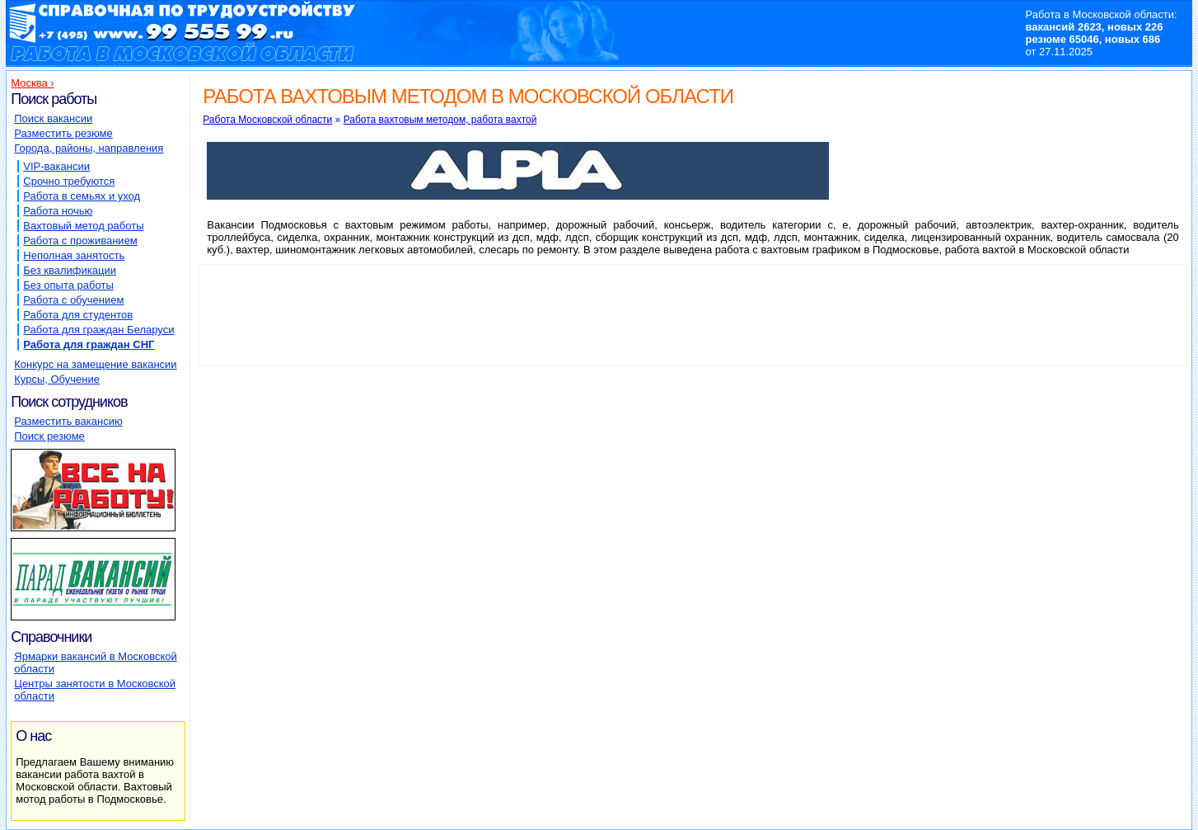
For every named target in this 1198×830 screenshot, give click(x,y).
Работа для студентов (78, 315)
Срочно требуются (69, 181)
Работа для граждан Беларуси (98, 329)
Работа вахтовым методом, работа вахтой (440, 119)
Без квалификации (69, 270)
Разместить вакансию (68, 421)
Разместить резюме (63, 133)
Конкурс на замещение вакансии (95, 364)
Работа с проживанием (80, 240)
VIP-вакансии (56, 166)
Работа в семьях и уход (81, 196)
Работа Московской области (267, 119)
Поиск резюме (49, 436)
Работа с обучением (73, 300)
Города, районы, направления (88, 148)
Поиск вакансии (53, 118)
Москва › (32, 83)
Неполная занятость (73, 255)
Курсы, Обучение (57, 379)
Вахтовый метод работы (83, 225)
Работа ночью (57, 211)
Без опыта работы (68, 285)
